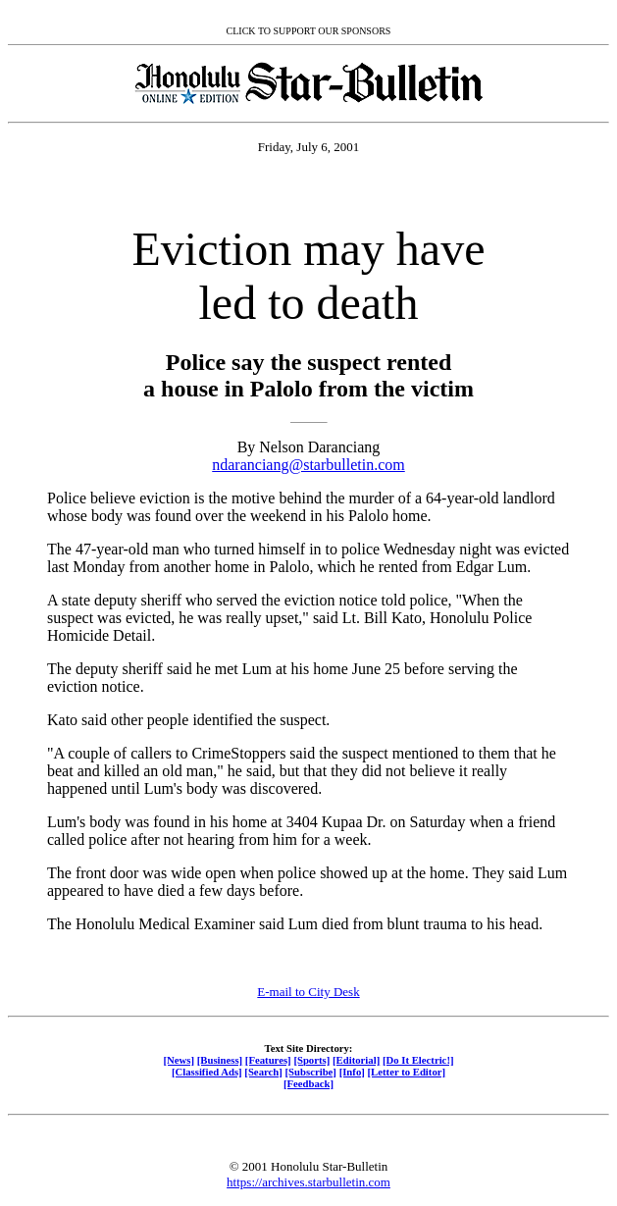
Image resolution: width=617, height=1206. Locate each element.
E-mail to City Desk (308, 991)
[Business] (219, 1060)
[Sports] (311, 1060)
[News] (178, 1060)
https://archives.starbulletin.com (308, 1182)
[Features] (268, 1060)
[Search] (263, 1071)
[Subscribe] (310, 1071)
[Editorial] (356, 1060)
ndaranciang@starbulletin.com (308, 464)
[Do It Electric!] (418, 1060)
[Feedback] (308, 1083)
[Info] (352, 1071)
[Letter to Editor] (407, 1071)
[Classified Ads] (207, 1071)
